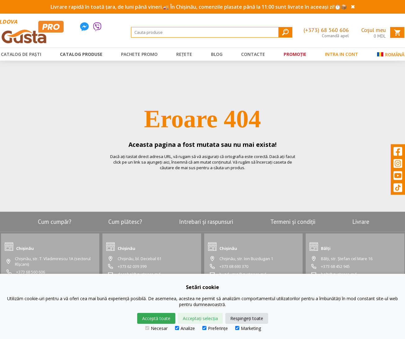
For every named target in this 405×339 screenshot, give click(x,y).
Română (390, 55)
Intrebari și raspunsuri (206, 221)
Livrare (360, 221)
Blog (217, 54)
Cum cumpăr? (54, 221)
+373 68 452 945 (335, 266)
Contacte (253, 54)
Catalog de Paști (21, 54)
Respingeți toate (246, 318)
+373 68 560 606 (30, 272)
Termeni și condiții (292, 221)
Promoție (295, 54)
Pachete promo (139, 54)
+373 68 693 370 (233, 266)
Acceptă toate (156, 318)
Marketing (248, 328)
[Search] (211, 32)
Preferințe (215, 328)
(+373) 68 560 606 (326, 30)
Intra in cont (341, 54)
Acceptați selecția (200, 318)
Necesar (156, 328)
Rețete (184, 54)
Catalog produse (81, 54)
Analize (185, 328)
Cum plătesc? (125, 221)
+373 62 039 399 (132, 266)
